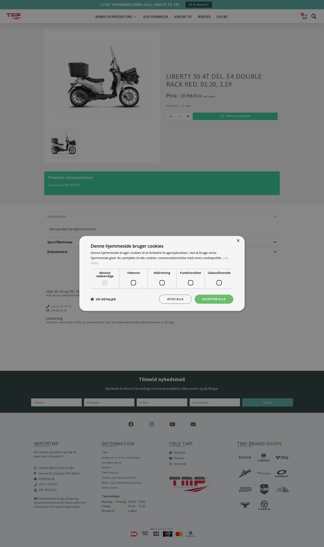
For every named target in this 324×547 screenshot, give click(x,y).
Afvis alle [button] (175, 299)
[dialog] (162, 273)
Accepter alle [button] (213, 299)
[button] (103, 299)
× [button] (237, 240)
